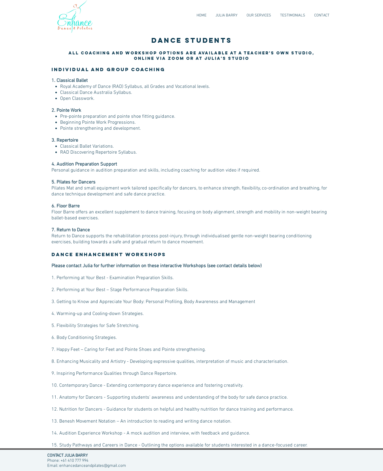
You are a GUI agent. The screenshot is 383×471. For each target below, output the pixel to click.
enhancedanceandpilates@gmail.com (92, 465)
